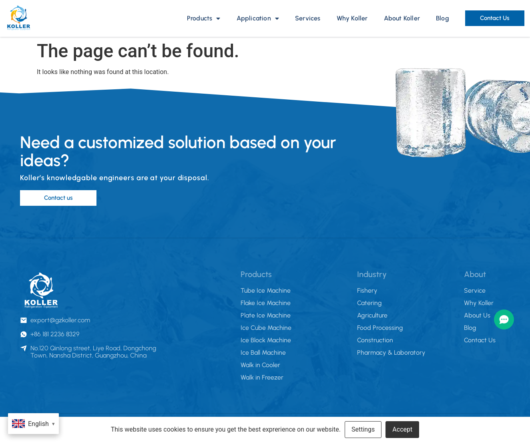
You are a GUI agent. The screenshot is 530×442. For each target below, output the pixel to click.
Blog (442, 18)
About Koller (402, 18)
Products (204, 18)
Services (308, 18)
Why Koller (352, 18)
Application (258, 18)
